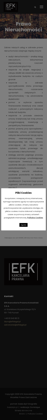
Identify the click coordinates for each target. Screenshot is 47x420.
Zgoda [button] (23, 225)
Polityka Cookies (35, 217)
